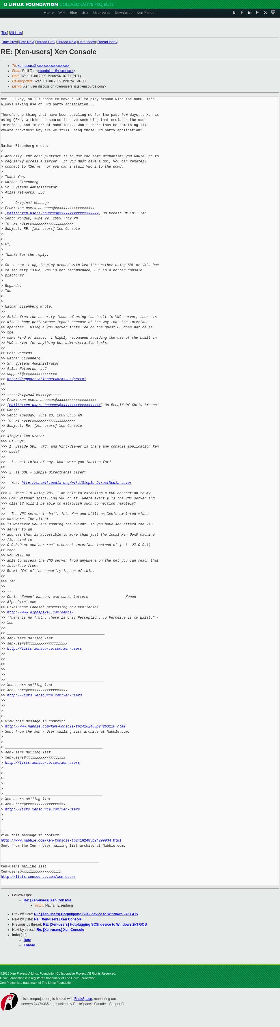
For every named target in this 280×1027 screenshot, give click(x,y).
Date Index (86, 42)
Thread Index (107, 42)
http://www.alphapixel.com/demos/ (40, 612)
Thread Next (66, 42)
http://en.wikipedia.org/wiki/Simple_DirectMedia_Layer (77, 482)
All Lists (16, 33)
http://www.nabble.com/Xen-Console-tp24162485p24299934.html (61, 840)
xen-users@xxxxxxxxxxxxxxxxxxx (44, 66)
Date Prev (9, 42)
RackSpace (83, 999)
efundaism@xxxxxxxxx (56, 71)
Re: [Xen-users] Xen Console (47, 900)
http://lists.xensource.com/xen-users (44, 648)
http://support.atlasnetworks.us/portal (46, 379)
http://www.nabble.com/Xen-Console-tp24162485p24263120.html (65, 726)
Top (4, 33)
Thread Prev (45, 42)
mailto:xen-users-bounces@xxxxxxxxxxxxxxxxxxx (53, 213)
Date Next (26, 42)
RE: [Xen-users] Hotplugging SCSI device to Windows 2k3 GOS (86, 914)
